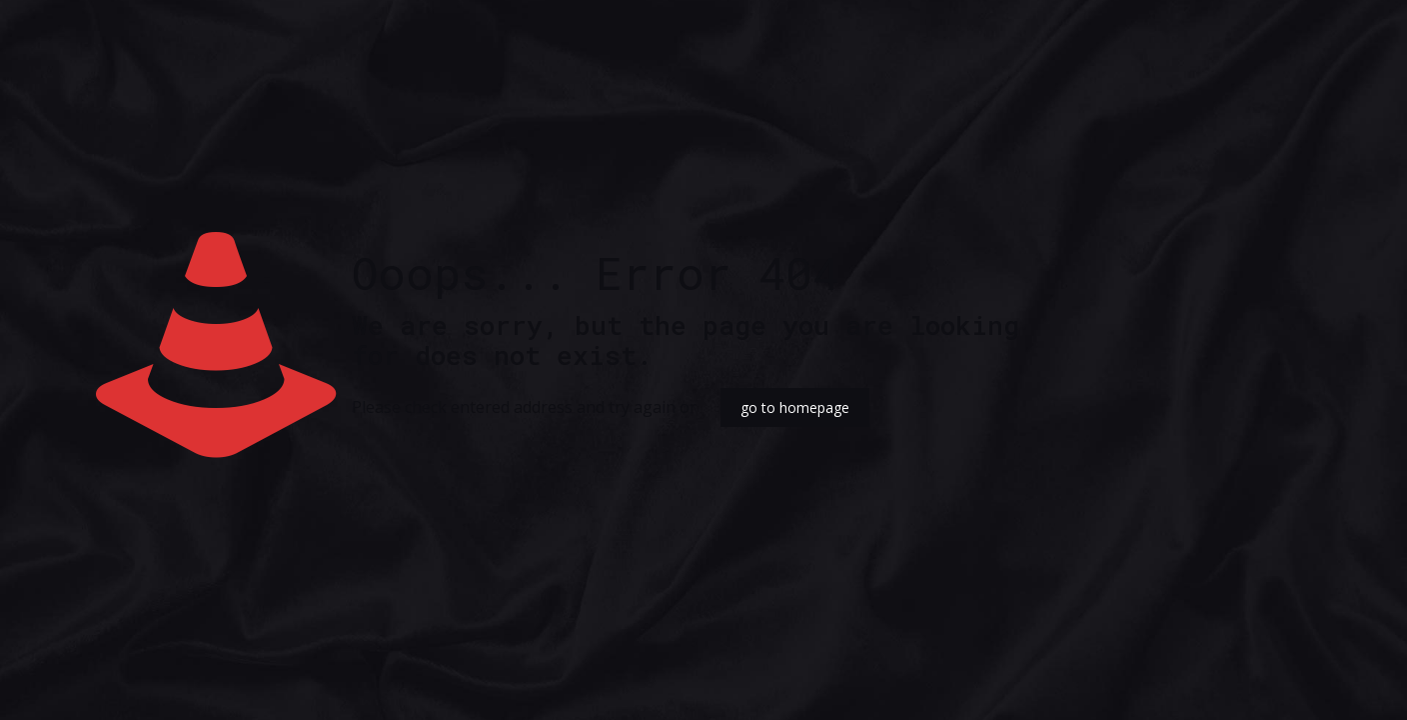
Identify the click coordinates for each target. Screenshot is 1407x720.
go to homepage (794, 407)
